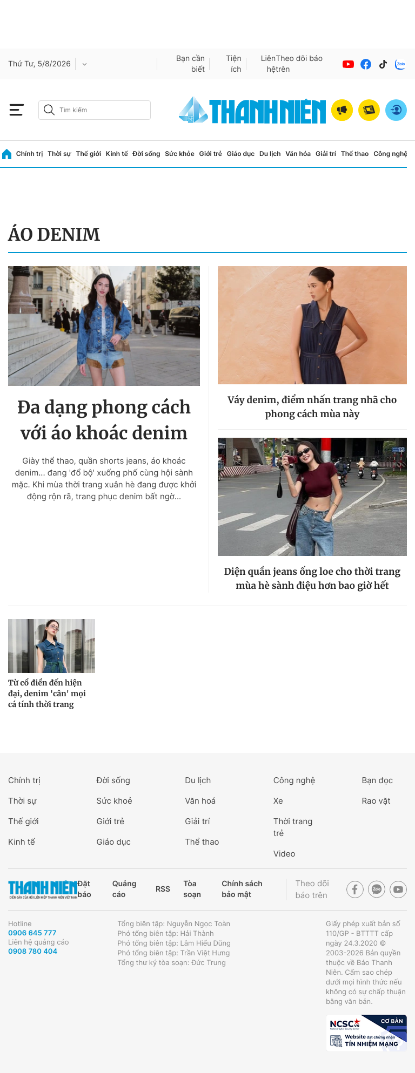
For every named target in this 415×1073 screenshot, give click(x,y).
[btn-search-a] (49, 110)
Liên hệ (268, 64)
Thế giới (88, 154)
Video (284, 853)
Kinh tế (117, 154)
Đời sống (146, 154)
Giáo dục (241, 154)
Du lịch (270, 154)
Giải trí (326, 154)
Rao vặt (376, 801)
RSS (163, 889)
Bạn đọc (377, 780)
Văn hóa (298, 154)
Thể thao (355, 154)
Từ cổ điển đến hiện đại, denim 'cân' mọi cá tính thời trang (47, 693)
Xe (278, 801)
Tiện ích (234, 64)
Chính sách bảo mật (242, 889)
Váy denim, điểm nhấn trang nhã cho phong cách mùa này (312, 407)
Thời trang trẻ (293, 827)
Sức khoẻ (114, 801)
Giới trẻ (210, 154)
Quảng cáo (124, 889)
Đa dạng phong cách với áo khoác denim (104, 420)
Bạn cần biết (190, 64)
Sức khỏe (179, 154)
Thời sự (59, 154)
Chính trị (29, 154)
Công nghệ (390, 154)
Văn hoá (200, 801)
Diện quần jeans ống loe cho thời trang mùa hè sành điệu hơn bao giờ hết (312, 579)
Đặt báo (84, 889)
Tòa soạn (192, 889)
